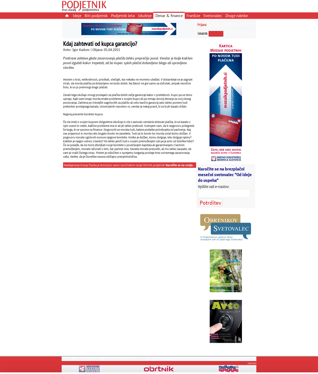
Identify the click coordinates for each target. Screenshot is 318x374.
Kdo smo (130, 358)
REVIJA (66, 359)
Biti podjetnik (96, 15)
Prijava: (202, 24)
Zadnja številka (80, 358)
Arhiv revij (96, 358)
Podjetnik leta (123, 15)
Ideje (77, 15)
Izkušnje (145, 15)
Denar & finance (169, 15)
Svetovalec (212, 15)
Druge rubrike (236, 15)
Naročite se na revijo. (179, 165)
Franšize (193, 15)
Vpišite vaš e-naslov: (213, 186)
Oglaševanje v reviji (113, 358)
